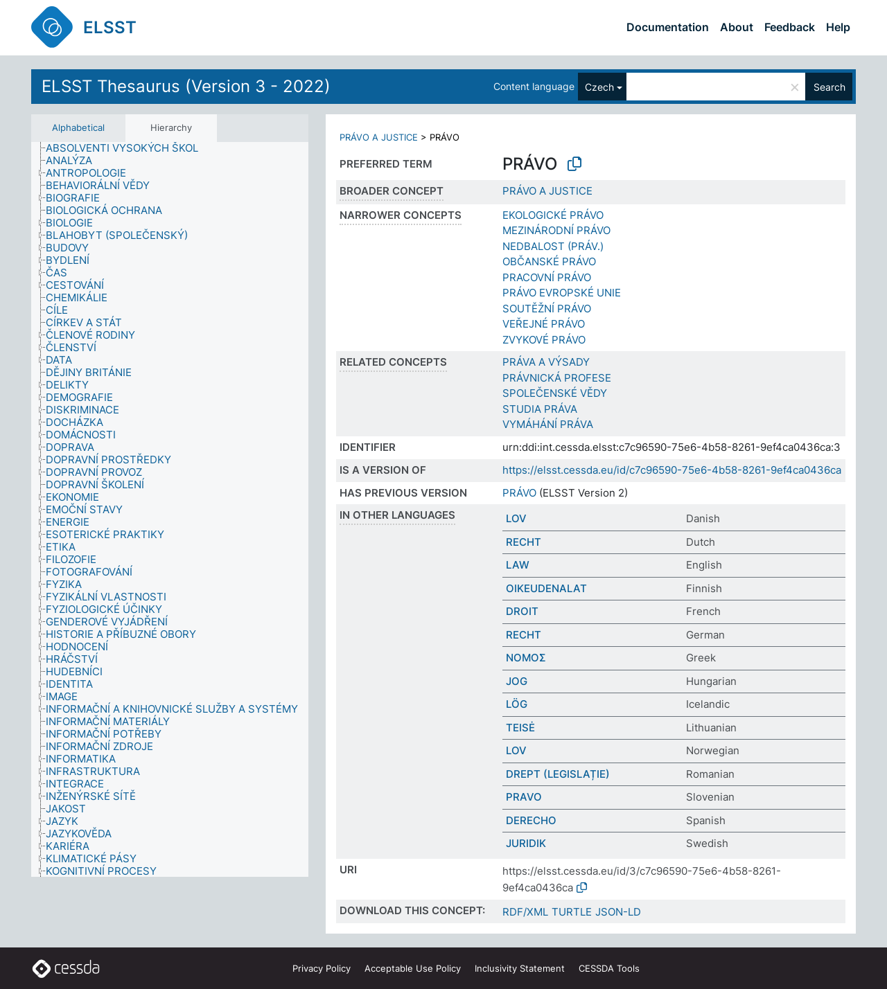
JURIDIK (526, 843)
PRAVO (524, 796)
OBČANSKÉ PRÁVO (549, 261)
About (736, 27)
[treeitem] (128, 148)
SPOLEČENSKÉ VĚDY (554, 393)
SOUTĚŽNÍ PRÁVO (546, 308)
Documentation (667, 27)
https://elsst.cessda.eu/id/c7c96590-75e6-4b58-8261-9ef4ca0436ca (671, 469)
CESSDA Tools (609, 968)
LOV (516, 518)
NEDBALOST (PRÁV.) (553, 246)
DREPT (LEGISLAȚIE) (558, 774)
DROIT (522, 611)
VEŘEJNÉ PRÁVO (543, 323)
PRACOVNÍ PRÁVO (546, 277)
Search (829, 87)
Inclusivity (520, 968)
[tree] (169, 509)
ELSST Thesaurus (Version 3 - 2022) (186, 86)
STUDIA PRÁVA (539, 409)
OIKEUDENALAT (546, 588)
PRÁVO (519, 492)
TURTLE (572, 911)
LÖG (516, 704)
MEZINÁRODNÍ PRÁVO (556, 230)
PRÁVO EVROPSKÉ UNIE (561, 292)
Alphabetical (78, 127)
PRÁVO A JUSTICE (379, 137)
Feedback (789, 27)
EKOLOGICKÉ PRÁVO (553, 215)
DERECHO (531, 820)
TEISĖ (520, 727)
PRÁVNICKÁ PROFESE (556, 377)
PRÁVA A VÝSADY (546, 361)
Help (838, 27)
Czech (599, 87)
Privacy (321, 968)
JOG (516, 681)
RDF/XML (525, 911)
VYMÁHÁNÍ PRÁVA (547, 424)
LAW (517, 564)
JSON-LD (618, 911)
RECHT (523, 542)
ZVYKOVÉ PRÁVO (544, 339)
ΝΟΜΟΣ (526, 657)
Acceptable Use (413, 968)
